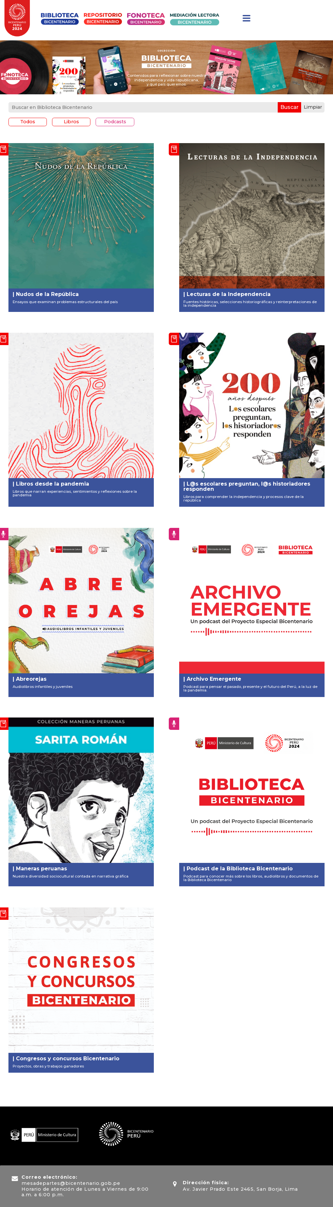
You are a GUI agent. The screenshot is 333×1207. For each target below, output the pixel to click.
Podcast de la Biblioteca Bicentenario (240, 868)
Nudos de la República (47, 294)
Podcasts (115, 122)
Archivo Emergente (214, 679)
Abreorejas (31, 679)
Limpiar (313, 107)
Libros (71, 122)
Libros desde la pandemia (52, 484)
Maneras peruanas (41, 868)
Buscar (289, 107)
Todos (27, 122)
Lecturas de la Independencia (229, 294)
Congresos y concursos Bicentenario (67, 1058)
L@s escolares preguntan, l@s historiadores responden (246, 486)
